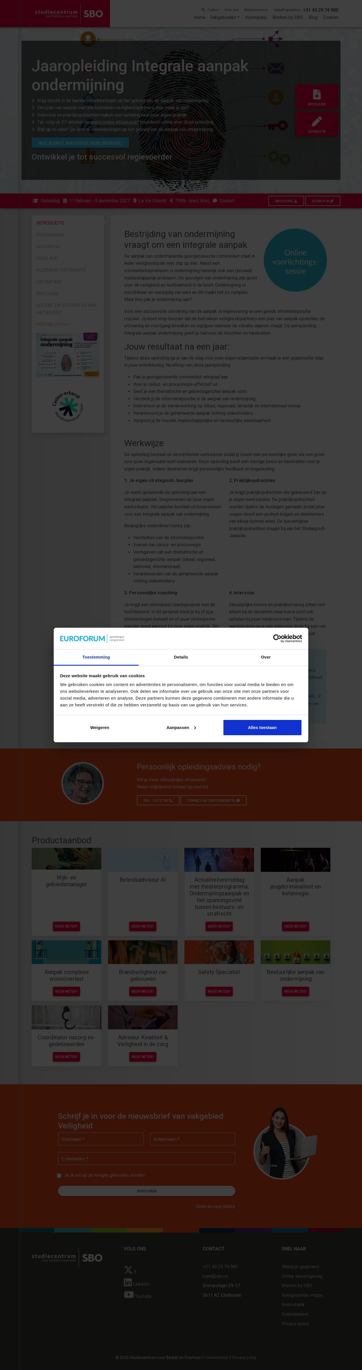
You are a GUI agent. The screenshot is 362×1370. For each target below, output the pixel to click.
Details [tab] (181, 657)
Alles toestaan (262, 727)
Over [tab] (266, 657)
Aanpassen (181, 727)
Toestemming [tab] (96, 657)
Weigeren (99, 727)
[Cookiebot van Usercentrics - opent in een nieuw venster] (277, 638)
